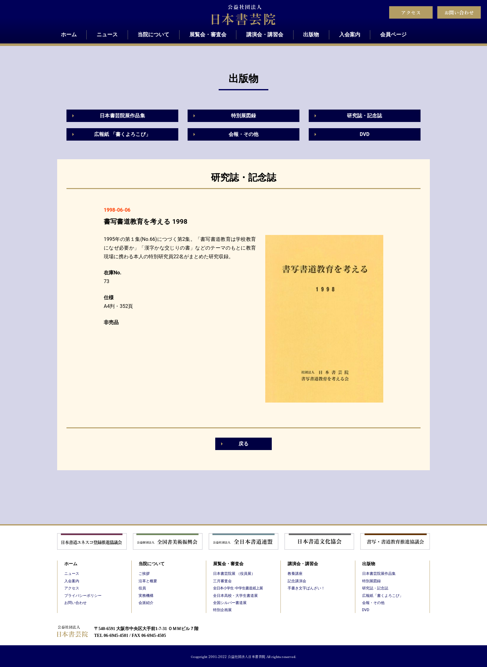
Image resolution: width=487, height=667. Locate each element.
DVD (365, 134)
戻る (243, 444)
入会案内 (349, 35)
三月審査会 (222, 581)
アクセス (411, 12)
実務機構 (146, 595)
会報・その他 (244, 134)
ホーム (69, 35)
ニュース (107, 35)
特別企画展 (222, 610)
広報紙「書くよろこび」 (382, 595)
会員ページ (393, 35)
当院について (153, 35)
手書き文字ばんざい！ (306, 588)
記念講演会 (297, 581)
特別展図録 (243, 116)
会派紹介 (146, 603)
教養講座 (295, 573)
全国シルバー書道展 (230, 603)
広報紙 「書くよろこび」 (122, 134)
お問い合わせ (459, 12)
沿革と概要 (148, 581)
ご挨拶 (144, 573)
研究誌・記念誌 (364, 116)
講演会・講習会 (264, 35)
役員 (142, 588)
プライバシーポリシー (83, 595)
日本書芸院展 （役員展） (234, 573)
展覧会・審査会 (207, 35)
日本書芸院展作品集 (122, 116)
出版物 (311, 35)
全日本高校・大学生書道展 (235, 595)
